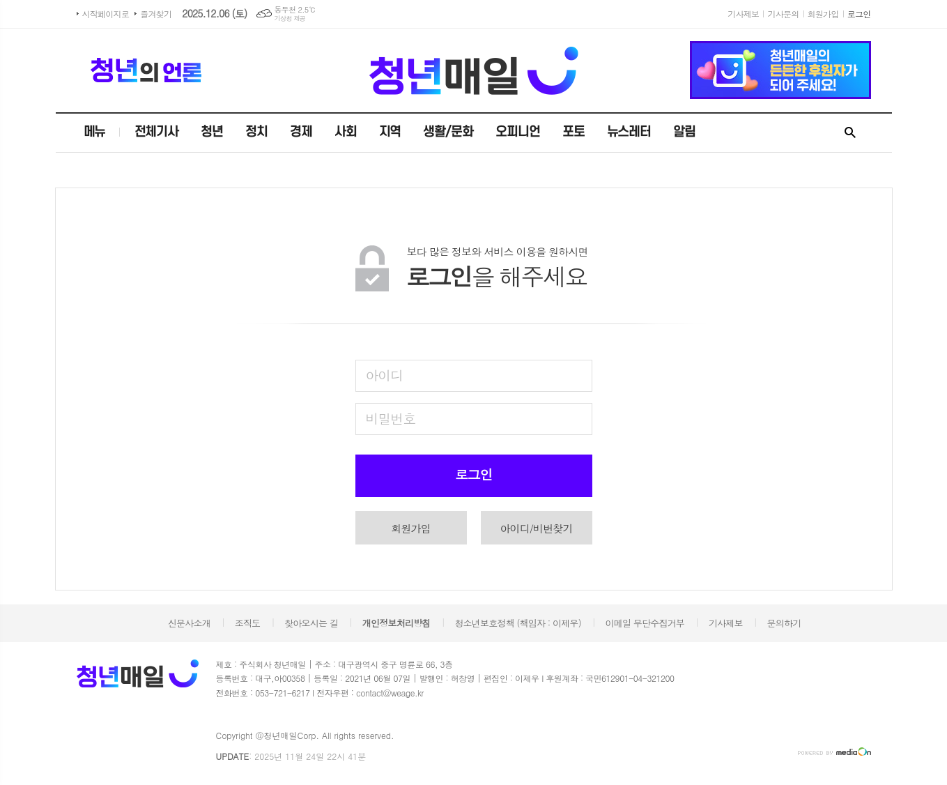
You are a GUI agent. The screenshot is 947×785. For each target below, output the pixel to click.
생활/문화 (448, 132)
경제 (301, 132)
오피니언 (517, 132)
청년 (212, 132)
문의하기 (784, 623)
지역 (390, 132)
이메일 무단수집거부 (645, 623)
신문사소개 (189, 623)
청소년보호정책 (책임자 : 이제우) (517, 623)
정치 (256, 132)
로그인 (859, 14)
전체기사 (156, 132)
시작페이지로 (106, 14)
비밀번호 (390, 418)
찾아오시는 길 (311, 623)
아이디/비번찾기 (536, 528)
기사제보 (743, 14)
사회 (345, 132)
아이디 (384, 374)
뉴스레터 (629, 132)
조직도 (248, 623)
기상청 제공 (290, 18)
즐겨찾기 (155, 14)
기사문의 (783, 14)
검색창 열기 (850, 133)
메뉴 (95, 132)
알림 (684, 132)
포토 (573, 132)
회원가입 (823, 14)
